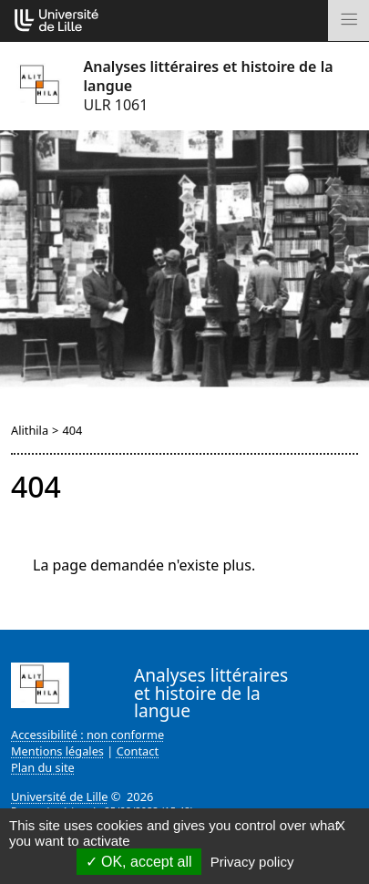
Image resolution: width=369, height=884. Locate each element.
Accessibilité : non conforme (87, 734)
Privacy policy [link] (252, 861)
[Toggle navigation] (348, 20)
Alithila (29, 430)
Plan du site (43, 767)
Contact (138, 751)
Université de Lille (59, 796)
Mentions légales (57, 751)
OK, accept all (139, 861)
